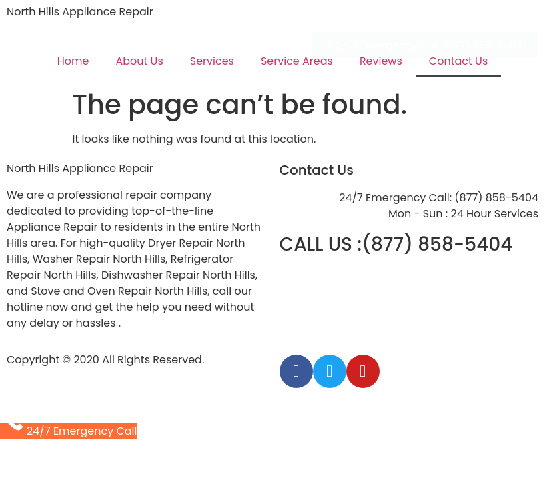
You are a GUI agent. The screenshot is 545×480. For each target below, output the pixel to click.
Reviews (381, 61)
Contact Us (458, 61)
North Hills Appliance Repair (80, 11)
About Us (139, 61)
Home (73, 61)
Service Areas (297, 61)
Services (212, 61)
